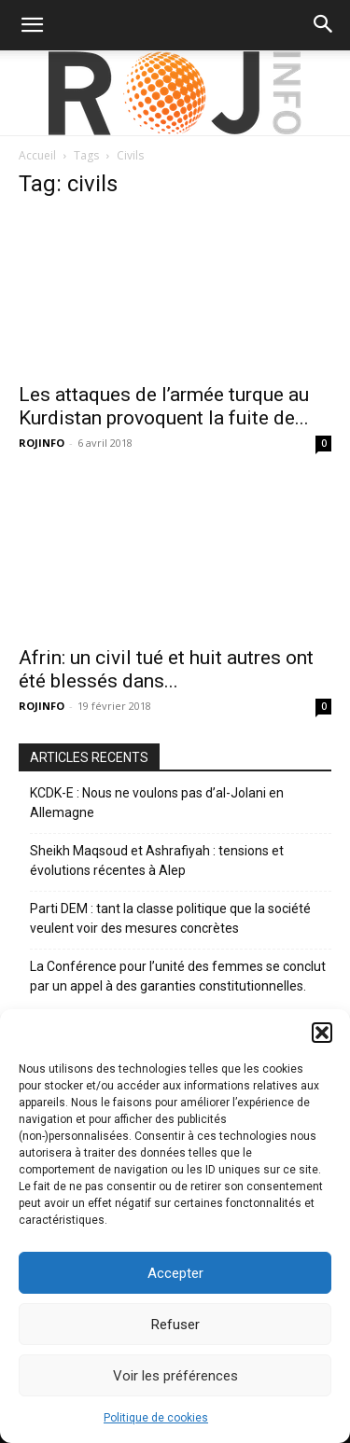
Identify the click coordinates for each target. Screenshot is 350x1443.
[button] (322, 1032)
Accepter (175, 1273)
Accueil (37, 155)
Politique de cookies (156, 1417)
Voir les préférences (175, 1375)
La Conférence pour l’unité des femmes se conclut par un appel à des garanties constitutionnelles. (178, 976)
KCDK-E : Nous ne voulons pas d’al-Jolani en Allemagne (157, 802)
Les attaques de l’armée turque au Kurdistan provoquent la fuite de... (164, 406)
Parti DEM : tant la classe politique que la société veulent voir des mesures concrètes (170, 918)
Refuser (175, 1324)
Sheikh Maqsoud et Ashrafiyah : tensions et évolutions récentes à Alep (157, 860)
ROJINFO (41, 443)
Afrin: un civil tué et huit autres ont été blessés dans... (166, 669)
